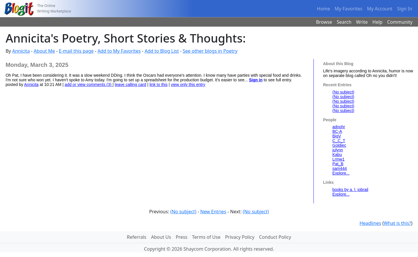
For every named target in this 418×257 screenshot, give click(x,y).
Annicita (21, 51)
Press (181, 237)
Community (400, 22)
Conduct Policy (275, 237)
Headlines (370, 223)
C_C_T (338, 140)
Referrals (136, 237)
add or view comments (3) (89, 84)
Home (323, 8)
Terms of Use (206, 237)
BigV (336, 136)
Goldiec (339, 145)
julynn (337, 150)
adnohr (338, 126)
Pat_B (337, 163)
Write (362, 22)
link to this (158, 84)
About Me (44, 51)
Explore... (340, 173)
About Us (161, 237)
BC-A (337, 131)
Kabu (337, 154)
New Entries (213, 211)
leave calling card (130, 84)
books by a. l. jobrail (350, 189)
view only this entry (188, 84)
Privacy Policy (239, 237)
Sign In (404, 8)
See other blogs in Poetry (210, 51)
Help (377, 22)
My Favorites (348, 8)
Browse (324, 22)
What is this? (397, 223)
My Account (379, 8)
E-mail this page (76, 51)
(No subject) (343, 92)
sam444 (339, 168)
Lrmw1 (338, 159)
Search (344, 22)
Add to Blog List (162, 51)
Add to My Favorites (119, 51)
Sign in (256, 80)
